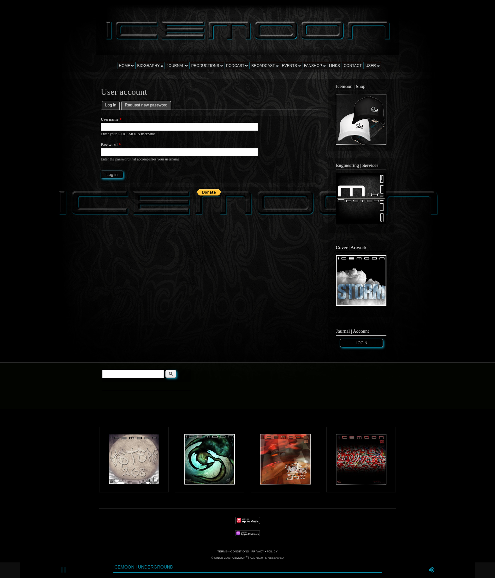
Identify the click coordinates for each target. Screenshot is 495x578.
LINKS (334, 65)
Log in (112, 104)
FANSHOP (313, 65)
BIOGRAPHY (148, 65)
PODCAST (235, 65)
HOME (124, 65)
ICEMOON (238, 557)
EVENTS (289, 65)
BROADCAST (263, 65)
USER (371, 65)
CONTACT (353, 65)
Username (111, 119)
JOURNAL (175, 65)
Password (111, 144)
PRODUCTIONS (205, 65)
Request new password (146, 104)
